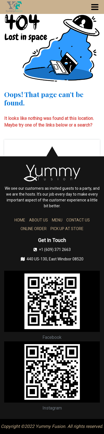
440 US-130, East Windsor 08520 (52, 259)
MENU (57, 220)
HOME (19, 220)
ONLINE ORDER (34, 228)
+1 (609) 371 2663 (52, 249)
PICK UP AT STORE (66, 228)
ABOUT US (38, 220)
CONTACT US (78, 220)
